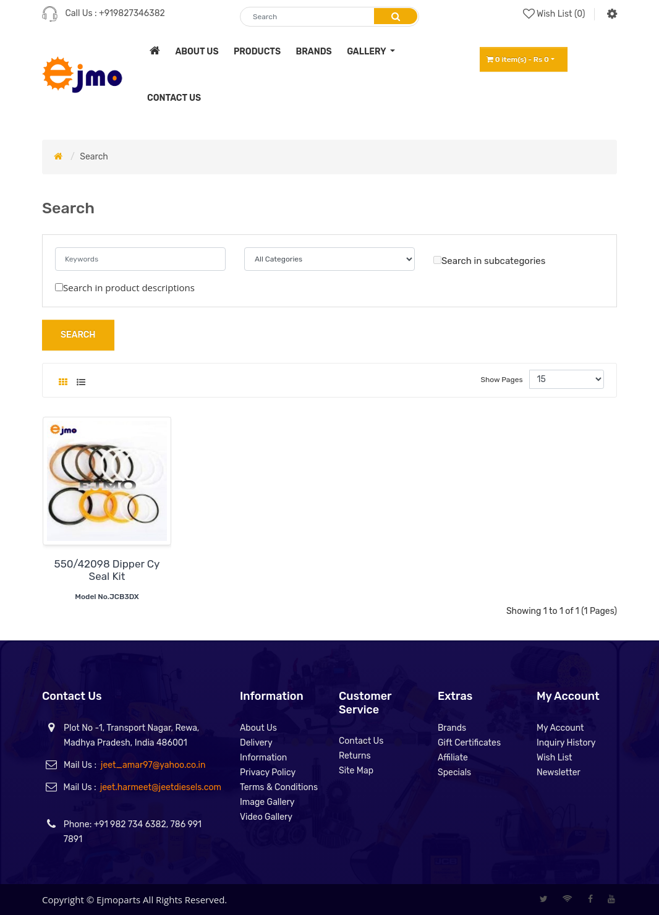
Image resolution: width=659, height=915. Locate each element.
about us (196, 51)
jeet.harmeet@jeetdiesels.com (160, 787)
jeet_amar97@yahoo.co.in (153, 765)
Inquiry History (566, 743)
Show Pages (502, 379)
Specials (454, 772)
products (257, 51)
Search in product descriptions (125, 287)
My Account (560, 728)
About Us (258, 728)
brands (314, 51)
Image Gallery (267, 802)
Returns (355, 756)
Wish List (554, 757)
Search (94, 156)
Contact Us (361, 741)
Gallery (367, 51)
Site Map (356, 770)
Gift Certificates (469, 743)
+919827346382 (132, 13)
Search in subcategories (489, 260)
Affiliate (453, 757)
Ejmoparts (118, 899)
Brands (452, 728)
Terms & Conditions (279, 787)
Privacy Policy (267, 772)
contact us (174, 98)
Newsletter (558, 772)
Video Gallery (266, 817)
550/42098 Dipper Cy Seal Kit (107, 570)
